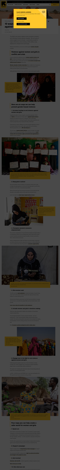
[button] (22, 18)
